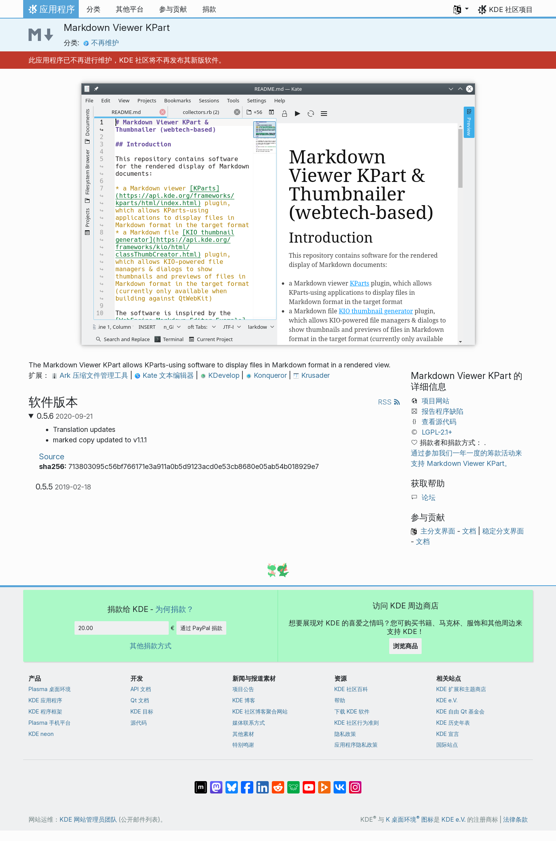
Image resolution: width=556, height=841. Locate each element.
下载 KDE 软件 (352, 711)
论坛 (429, 497)
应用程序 (51, 11)
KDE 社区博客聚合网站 (260, 711)
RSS (389, 402)
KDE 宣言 (447, 734)
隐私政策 (345, 734)
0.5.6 (65, 416)
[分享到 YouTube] (309, 783)
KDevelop (220, 375)
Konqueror (267, 375)
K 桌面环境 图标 (410, 819)
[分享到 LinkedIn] (262, 783)
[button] (461, 9)
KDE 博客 (243, 700)
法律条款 (515, 819)
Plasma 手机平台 (50, 722)
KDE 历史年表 (453, 722)
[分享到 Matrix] (201, 783)
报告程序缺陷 (442, 411)
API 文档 (141, 689)
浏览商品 (405, 646)
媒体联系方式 (248, 722)
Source (51, 456)
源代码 (139, 722)
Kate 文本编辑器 (165, 375)
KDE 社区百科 (351, 689)
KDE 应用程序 (45, 700)
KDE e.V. (447, 700)
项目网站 (435, 401)
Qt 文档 (140, 700)
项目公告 (243, 689)
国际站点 (447, 744)
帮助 (339, 700)
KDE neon (41, 734)
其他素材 (243, 734)
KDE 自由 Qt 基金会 (460, 711)
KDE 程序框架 (45, 711)
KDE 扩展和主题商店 (461, 689)
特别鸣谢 (243, 744)
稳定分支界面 (503, 531)
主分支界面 (437, 531)
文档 (469, 531)
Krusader (311, 375)
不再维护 (101, 43)
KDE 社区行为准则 (356, 722)
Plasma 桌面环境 (50, 689)
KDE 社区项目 (511, 9)
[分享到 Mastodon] (216, 783)
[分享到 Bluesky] (231, 783)
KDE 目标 (142, 711)
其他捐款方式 (150, 646)
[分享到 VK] (340, 783)
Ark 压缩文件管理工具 (90, 375)
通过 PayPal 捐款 (201, 628)
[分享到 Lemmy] (293, 783)
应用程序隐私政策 (356, 744)
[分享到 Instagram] (355, 783)
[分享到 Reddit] (278, 783)
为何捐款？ (174, 609)
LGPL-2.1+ (437, 432)
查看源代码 (439, 422)
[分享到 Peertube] (324, 783)
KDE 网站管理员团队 (88, 819)
